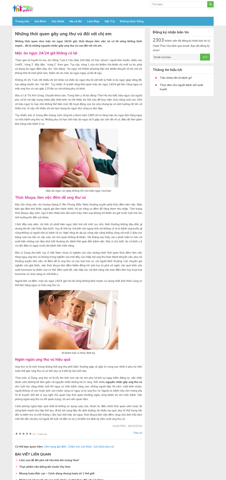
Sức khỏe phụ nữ (104, 446)
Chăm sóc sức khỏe (80, 446)
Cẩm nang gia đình (55, 446)
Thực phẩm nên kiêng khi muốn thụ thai (44, 466)
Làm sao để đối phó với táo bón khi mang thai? (49, 460)
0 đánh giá (40, 434)
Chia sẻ (137, 432)
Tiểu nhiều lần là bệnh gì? (176, 77)
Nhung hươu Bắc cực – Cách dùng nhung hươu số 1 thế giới (56, 473)
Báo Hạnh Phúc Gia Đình (44, 8)
